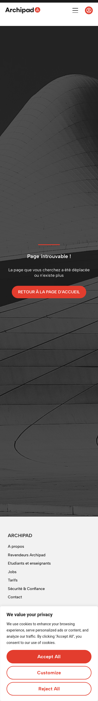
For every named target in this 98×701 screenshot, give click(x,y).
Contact (15, 597)
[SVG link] (22, 10)
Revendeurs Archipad (26, 555)
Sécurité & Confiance (26, 588)
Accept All (49, 657)
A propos (16, 546)
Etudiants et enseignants (29, 563)
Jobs (12, 572)
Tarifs (13, 580)
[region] (49, 653)
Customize (49, 673)
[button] (75, 10)
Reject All (49, 689)
